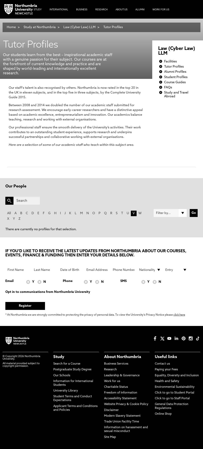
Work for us (112, 381)
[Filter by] (170, 213)
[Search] (26, 201)
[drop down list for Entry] (176, 270)
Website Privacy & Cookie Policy (126, 404)
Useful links (166, 357)
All (9, 213)
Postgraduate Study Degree (72, 369)
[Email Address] (97, 270)
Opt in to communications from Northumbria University (47, 292)
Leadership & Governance (122, 375)
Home (11, 27)
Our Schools (61, 375)
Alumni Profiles (175, 72)
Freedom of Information (120, 392)
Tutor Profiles (113, 27)
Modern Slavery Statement (122, 416)
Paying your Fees (166, 369)
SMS (123, 281)
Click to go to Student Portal (174, 392)
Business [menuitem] (81, 10)
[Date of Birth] (71, 270)
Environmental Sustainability (174, 387)
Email (9, 281)
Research (110, 369)
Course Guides (175, 82)
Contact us (162, 363)
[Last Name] (44, 270)
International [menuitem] (59, 10)
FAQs (168, 87)
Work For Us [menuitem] (160, 10)
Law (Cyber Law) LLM (79, 27)
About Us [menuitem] (121, 10)
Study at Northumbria (40, 27)
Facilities (170, 61)
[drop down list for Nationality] (150, 270)
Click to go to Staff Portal (172, 398)
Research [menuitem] (101, 10)
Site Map (110, 437)
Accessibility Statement (120, 398)
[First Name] (18, 270)
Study (58, 357)
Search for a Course (66, 363)
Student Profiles (176, 77)
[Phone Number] (123, 270)
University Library (65, 390)
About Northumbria (122, 357)
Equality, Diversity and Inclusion (177, 375)
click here (179, 314)
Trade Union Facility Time (121, 421)
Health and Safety (167, 381)
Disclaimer (111, 410)
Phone (68, 281)
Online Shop (163, 414)
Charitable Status (116, 387)
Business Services (116, 363)
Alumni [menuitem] (140, 10)
